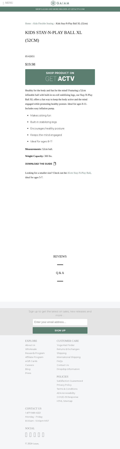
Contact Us (63, 365)
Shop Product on (60, 76)
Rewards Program (35, 353)
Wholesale (31, 349)
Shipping (61, 353)
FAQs (60, 361)
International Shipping (68, 357)
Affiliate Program (34, 357)
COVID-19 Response (67, 397)
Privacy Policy (64, 385)
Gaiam (36, 443)
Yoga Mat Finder (66, 345)
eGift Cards (31, 361)
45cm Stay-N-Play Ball (79, 173)
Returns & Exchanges (68, 349)
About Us (30, 345)
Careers (29, 365)
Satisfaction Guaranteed (70, 381)
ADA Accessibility (66, 393)
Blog (27, 369)
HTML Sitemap (65, 401)
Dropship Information (68, 369)
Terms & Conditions (67, 388)
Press (28, 373)
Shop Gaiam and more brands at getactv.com (60, 9)
